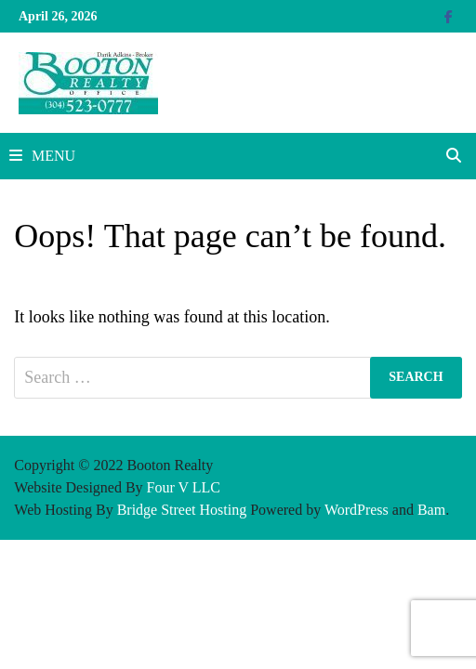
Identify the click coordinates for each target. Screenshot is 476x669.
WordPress (356, 510)
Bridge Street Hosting (182, 510)
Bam (431, 510)
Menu (42, 156)
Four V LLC (183, 487)
